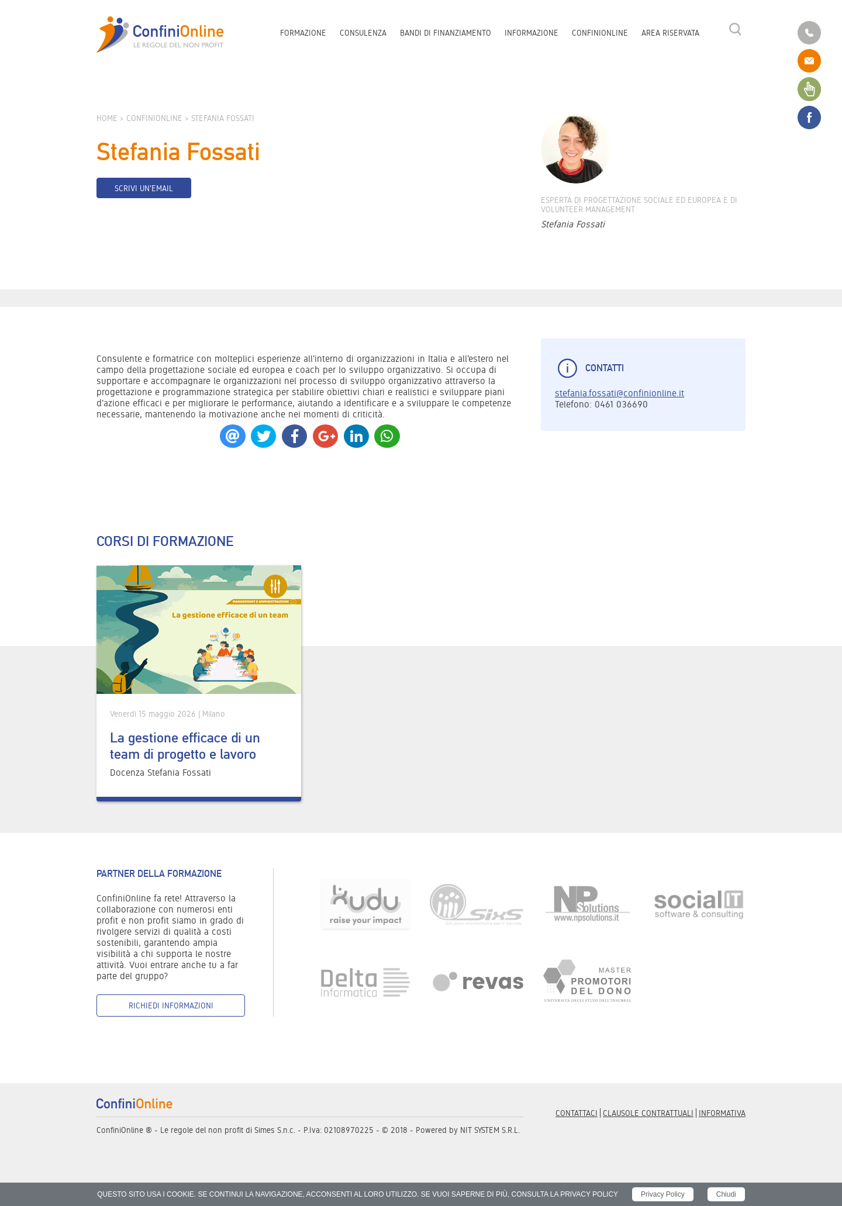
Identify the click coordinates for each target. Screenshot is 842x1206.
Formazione (303, 32)
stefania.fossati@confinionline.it (619, 393)
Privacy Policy (663, 1194)
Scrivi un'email (144, 188)
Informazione (531, 32)
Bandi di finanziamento (445, 32)
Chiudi (726, 1194)
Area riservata (670, 32)
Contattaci (576, 1113)
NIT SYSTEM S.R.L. (490, 1130)
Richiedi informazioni (171, 1005)
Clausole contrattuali (648, 1113)
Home (107, 118)
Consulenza (363, 32)
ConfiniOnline (600, 32)
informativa (722, 1113)
